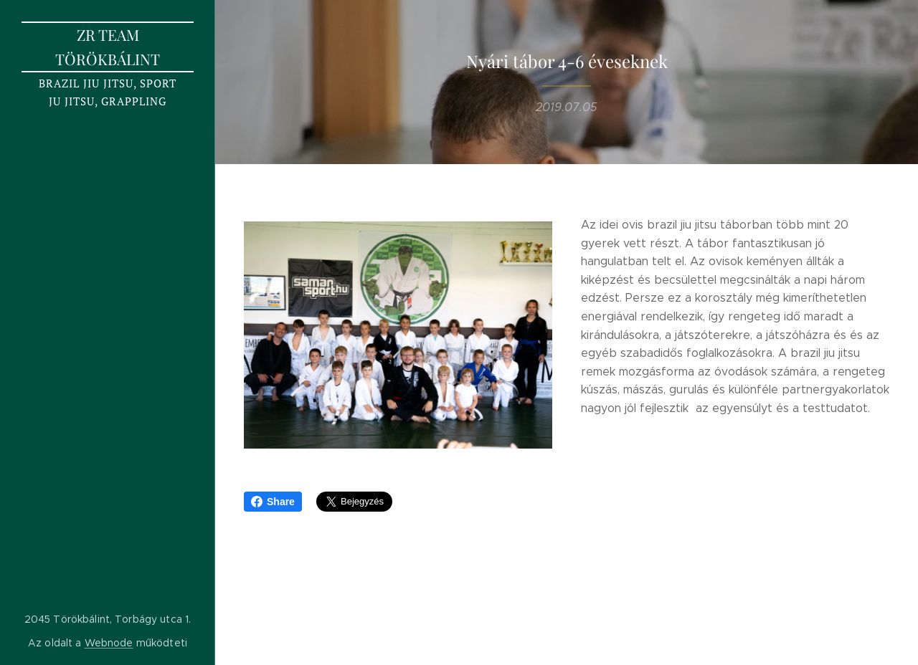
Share (273, 501)
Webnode (109, 642)
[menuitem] (107, 193)
